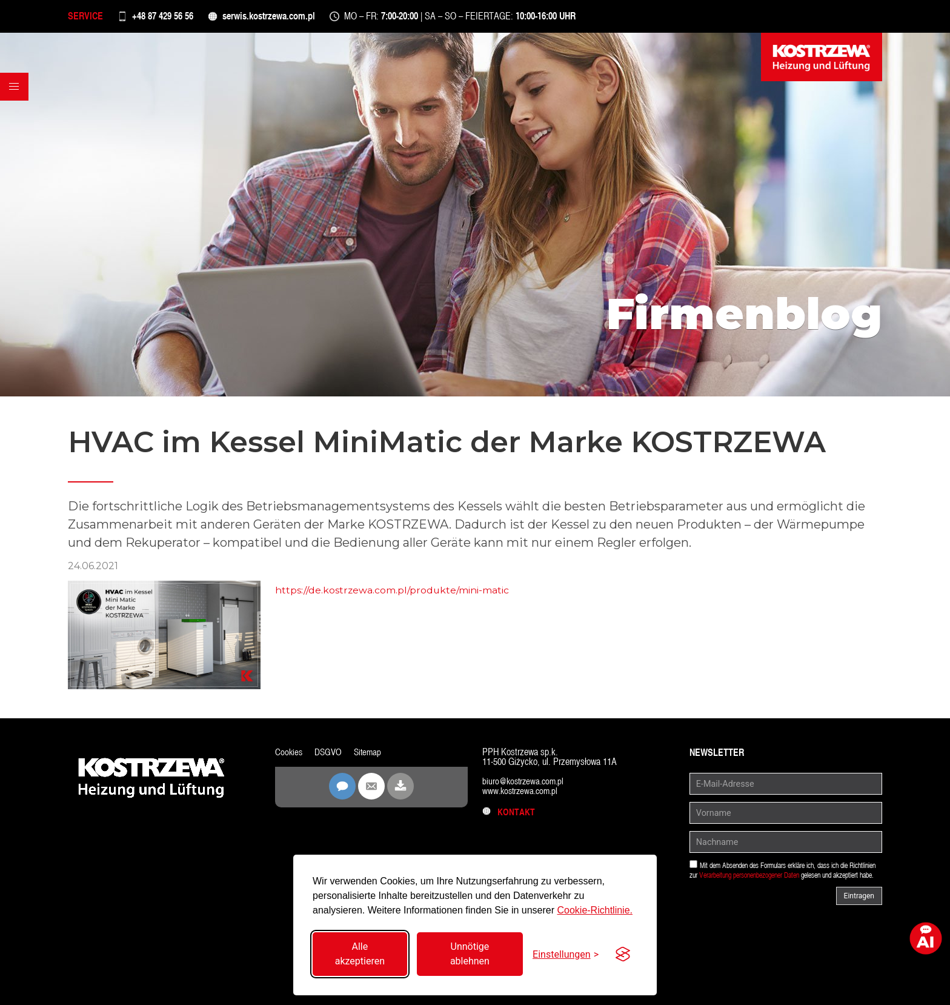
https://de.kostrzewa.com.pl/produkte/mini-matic (392, 593)
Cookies (289, 755)
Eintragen (859, 899)
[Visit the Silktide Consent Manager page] (622, 954)
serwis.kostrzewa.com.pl (285, 18)
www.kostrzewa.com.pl (522, 794)
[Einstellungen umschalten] (566, 954)
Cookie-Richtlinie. (595, 910)
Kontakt (509, 815)
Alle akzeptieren (360, 954)
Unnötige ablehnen (470, 954)
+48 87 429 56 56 (171, 18)
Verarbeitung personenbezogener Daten (749, 878)
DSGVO (330, 755)
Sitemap (370, 755)
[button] (16, 102)
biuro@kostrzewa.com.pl (525, 784)
